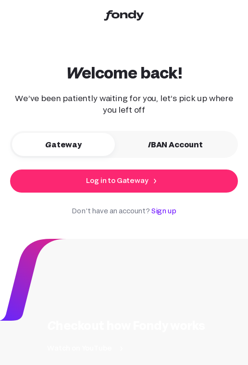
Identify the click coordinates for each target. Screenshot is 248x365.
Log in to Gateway (117, 180)
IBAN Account (182, 144)
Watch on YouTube (79, 348)
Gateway (70, 144)
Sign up (163, 211)
